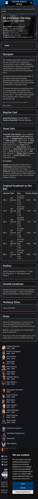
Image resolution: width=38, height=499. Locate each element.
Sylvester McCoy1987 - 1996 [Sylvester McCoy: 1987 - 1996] (10, 378)
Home (4, 9)
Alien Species (9, 444)
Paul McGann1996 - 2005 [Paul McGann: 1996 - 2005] (9, 383)
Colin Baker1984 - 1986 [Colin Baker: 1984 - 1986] (8, 373)
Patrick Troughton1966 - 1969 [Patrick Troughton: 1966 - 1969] (11, 352)
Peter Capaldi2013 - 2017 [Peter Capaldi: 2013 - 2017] (9, 406)
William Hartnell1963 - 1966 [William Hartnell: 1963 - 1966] (10, 347)
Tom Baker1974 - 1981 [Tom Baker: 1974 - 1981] (8, 362)
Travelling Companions (13, 434)
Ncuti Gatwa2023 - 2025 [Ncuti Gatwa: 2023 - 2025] (9, 421)
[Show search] (31, 2)
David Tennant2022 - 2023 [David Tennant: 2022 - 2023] (10, 416)
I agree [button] (23, 484)
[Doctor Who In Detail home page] (19, 2)
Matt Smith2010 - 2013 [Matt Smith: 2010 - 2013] (8, 401)
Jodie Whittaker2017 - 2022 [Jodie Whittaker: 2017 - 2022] (10, 411)
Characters (8, 439)
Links (7, 45)
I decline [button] (22, 488)
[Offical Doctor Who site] (5, 479)
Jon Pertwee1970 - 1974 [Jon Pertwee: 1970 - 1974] (9, 357)
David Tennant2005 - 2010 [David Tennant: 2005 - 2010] (10, 396)
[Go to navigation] (6, 3)
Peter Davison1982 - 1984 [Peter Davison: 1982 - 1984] (9, 368)
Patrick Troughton (15, 9)
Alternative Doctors (11, 429)
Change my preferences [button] (22, 492)
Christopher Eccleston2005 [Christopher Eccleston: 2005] (12, 391)
